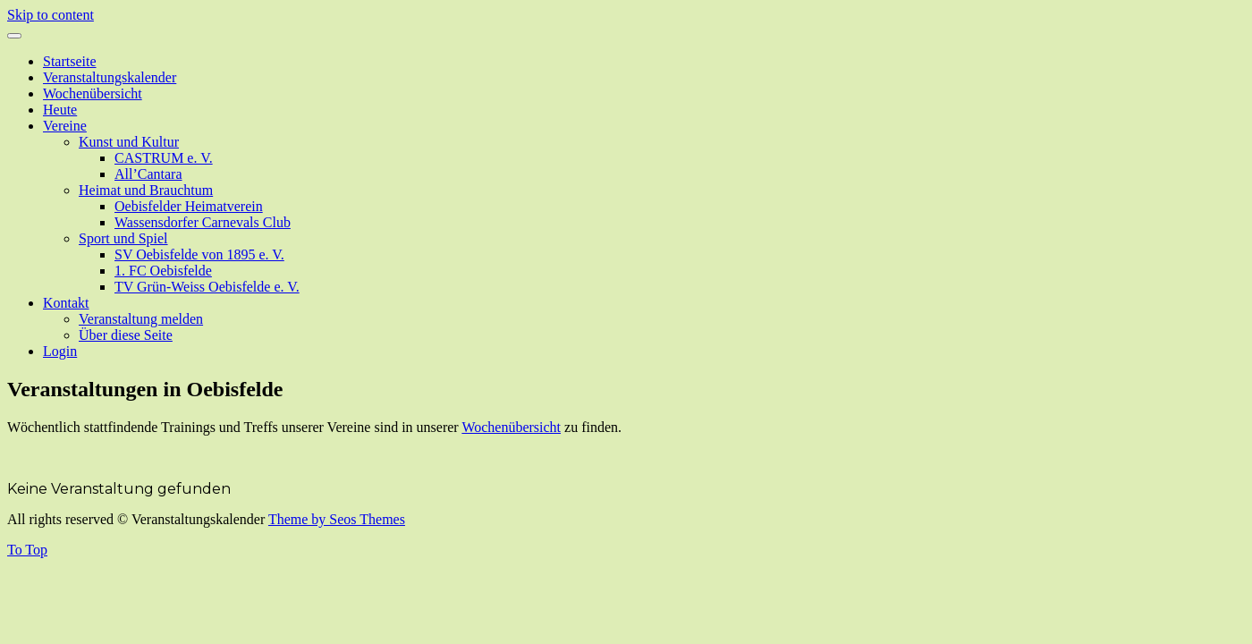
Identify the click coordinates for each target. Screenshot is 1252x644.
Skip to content (50, 14)
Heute (60, 109)
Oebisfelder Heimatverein (188, 206)
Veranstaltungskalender (109, 77)
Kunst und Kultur (129, 141)
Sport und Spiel (123, 238)
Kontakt (66, 302)
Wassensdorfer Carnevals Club (202, 222)
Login (60, 351)
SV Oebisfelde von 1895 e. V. (199, 254)
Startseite (70, 61)
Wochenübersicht (92, 93)
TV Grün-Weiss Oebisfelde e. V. (207, 286)
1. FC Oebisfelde (163, 270)
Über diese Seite (126, 335)
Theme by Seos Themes (336, 519)
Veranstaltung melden (141, 318)
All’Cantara (148, 174)
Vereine (65, 125)
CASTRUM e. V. (163, 157)
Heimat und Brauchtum (146, 190)
